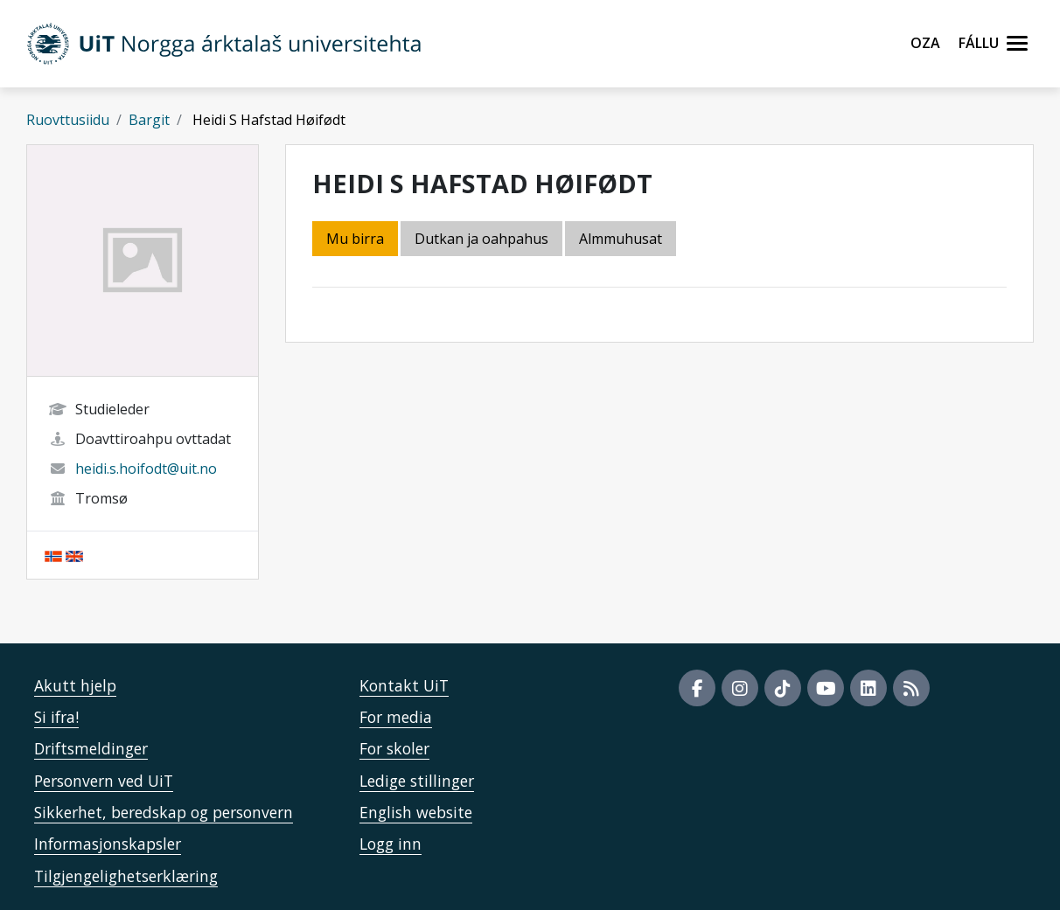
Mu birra (355, 238)
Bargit (149, 119)
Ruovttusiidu (67, 119)
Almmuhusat (620, 238)
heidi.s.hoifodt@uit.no (146, 468)
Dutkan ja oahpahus (481, 238)
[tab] (622, 240)
